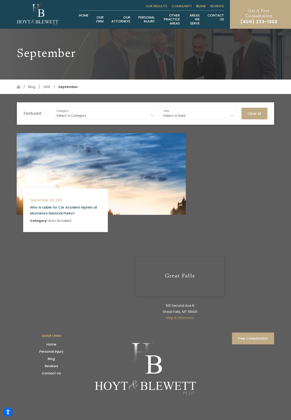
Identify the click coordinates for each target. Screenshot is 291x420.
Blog (201, 6)
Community (182, 6)
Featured (32, 113)
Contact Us (51, 373)
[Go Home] (20, 87)
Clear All (254, 113)
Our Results (156, 6)
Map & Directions (180, 317)
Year (166, 111)
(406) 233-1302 (259, 21)
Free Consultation (253, 338)
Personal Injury (51, 351)
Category (62, 111)
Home (51, 344)
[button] (8, 412)
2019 (46, 87)
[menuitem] (83, 19)
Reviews (217, 6)
